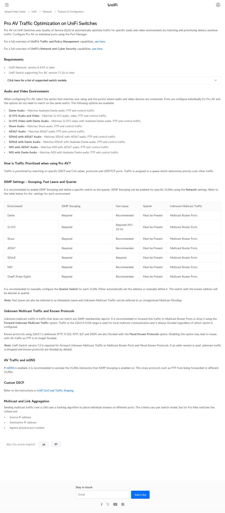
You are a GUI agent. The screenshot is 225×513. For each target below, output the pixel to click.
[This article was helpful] (44, 444)
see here (100, 41)
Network (47, 11)
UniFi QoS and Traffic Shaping (55, 390)
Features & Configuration (71, 11)
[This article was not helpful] (56, 444)
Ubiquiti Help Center (15, 11)
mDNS (10, 368)
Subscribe (140, 494)
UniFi (34, 11)
